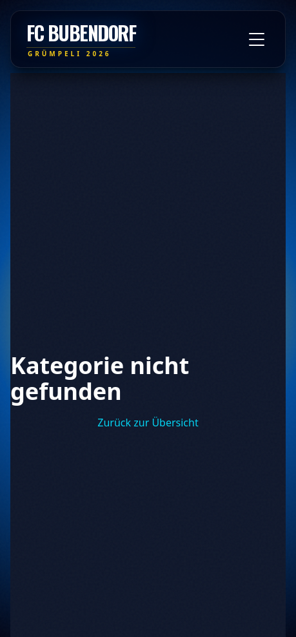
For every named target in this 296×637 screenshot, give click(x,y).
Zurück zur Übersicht (147, 422)
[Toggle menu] (257, 39)
